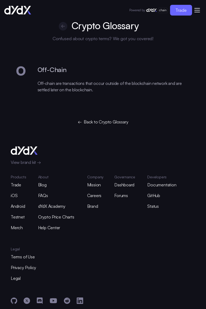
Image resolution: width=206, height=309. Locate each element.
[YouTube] (53, 301)
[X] (27, 300)
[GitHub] (14, 300)
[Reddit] (67, 300)
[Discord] (39, 300)
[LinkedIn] (80, 300)
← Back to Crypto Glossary (103, 122)
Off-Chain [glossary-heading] (52, 70)
